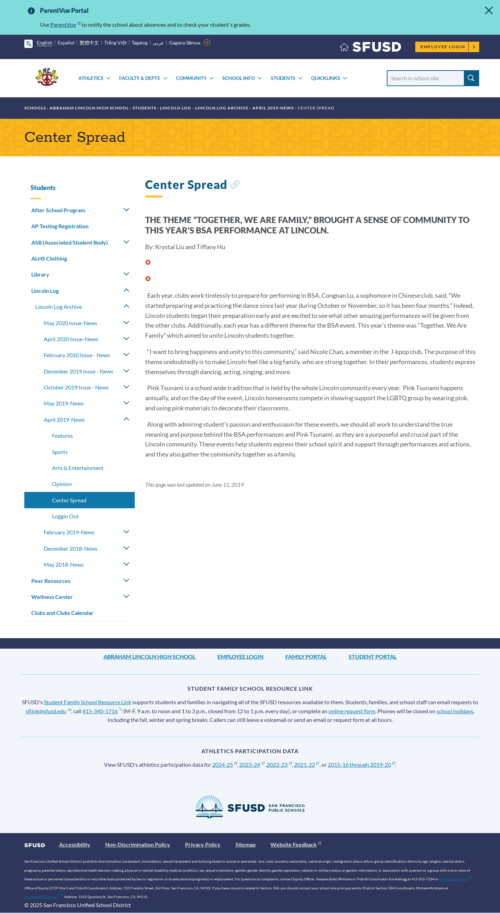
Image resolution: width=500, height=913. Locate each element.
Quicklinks (325, 78)
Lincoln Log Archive (222, 107)
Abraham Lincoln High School (89, 107)
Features (62, 435)
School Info (238, 78)
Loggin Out (65, 516)
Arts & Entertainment (77, 467)
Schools (35, 107)
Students (283, 78)
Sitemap (245, 844)
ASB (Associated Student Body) (69, 242)
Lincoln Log (175, 107)
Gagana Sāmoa (185, 43)
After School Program (58, 210)
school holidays (454, 711)
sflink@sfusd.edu (48, 711)
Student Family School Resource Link (87, 702)
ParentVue (65, 24)
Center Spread (69, 500)
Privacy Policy (202, 844)
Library (40, 274)
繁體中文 (89, 43)
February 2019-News (69, 532)
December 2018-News (71, 548)
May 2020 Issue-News (70, 323)
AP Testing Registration (60, 226)
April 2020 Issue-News (71, 339)
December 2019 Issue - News (78, 371)
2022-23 (279, 764)
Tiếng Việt (115, 43)
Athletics (90, 78)
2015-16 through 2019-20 (361, 764)
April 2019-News (273, 107)
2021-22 (306, 764)
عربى (158, 43)
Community (191, 78)
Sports (60, 452)
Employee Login (448, 46)
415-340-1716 (102, 711)
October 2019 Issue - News (76, 387)
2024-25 (225, 764)
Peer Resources (50, 580)
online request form (351, 711)
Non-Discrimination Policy (137, 844)
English (44, 43)
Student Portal (373, 656)
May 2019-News (64, 403)
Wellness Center (52, 596)
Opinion (62, 483)
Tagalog (140, 43)
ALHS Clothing (49, 258)
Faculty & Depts (139, 78)
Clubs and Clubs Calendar (62, 612)
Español (66, 43)
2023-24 (252, 764)
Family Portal (306, 656)
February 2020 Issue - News (77, 355)
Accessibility (74, 844)
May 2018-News (64, 564)
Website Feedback (295, 844)
